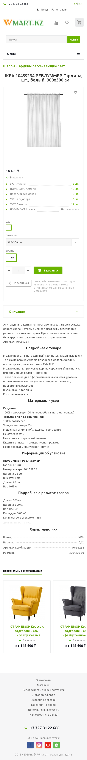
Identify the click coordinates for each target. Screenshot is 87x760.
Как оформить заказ (43, 714)
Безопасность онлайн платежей (44, 689)
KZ (75, 3)
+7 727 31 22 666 (17, 3)
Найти (74, 39)
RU (80, 3)
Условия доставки (43, 699)
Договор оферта (43, 694)
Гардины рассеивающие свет (41, 66)
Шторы (9, 66)
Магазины (43, 684)
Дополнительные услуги (43, 709)
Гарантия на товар (43, 704)
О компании (43, 680)
